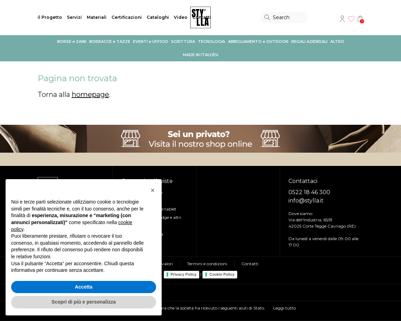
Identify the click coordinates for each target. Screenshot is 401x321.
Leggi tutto (284, 308)
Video (180, 17)
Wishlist (351, 19)
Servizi (74, 17)
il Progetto (50, 17)
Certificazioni (126, 17)
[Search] (284, 17)
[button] (152, 190)
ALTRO (337, 41)
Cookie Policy (221, 274)
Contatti (201, 17)
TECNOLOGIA (211, 41)
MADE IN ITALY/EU (200, 54)
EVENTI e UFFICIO (150, 41)
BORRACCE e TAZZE (109, 41)
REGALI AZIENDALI (309, 41)
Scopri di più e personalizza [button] (84, 302)
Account (342, 19)
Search (267, 17)
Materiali (97, 17)
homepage (90, 94)
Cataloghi (158, 17)
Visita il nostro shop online (200, 139)
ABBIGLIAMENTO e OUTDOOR (258, 41)
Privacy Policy (184, 274)
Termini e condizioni (207, 263)
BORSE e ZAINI (71, 41)
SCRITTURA (183, 41)
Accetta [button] (84, 287)
